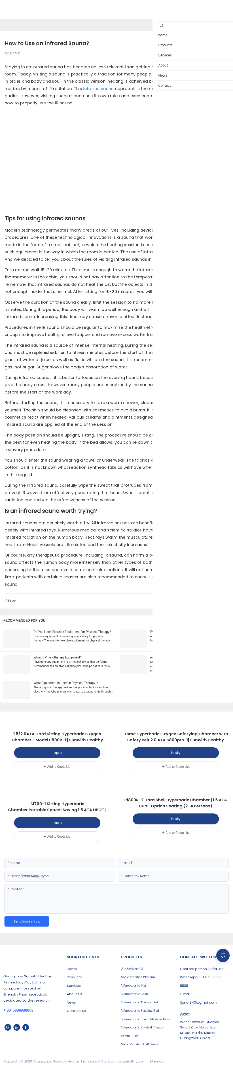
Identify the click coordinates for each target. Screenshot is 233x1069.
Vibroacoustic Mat (133, 985)
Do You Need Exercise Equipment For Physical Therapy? (72, 632)
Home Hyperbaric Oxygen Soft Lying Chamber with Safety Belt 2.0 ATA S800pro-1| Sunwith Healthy (175, 737)
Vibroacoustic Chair (134, 993)
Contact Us (76, 1010)
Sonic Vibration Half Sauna (139, 1043)
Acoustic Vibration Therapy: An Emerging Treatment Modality (186, 660)
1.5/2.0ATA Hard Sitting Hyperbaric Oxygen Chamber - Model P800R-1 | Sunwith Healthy (57, 737)
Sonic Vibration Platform (138, 976)
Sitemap (156, 1060)
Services (74, 985)
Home (72, 968)
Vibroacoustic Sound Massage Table (145, 1018)
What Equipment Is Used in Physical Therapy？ (66, 683)
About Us (74, 993)
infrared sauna (98, 88)
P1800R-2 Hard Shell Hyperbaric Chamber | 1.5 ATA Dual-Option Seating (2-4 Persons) (175, 803)
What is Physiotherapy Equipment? (58, 657)
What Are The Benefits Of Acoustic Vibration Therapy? (187, 632)
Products (74, 976)
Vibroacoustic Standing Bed (140, 1010)
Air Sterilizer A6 (132, 968)
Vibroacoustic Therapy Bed (139, 1001)
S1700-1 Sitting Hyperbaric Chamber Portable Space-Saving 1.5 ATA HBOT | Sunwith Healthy (57, 807)
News (71, 1001)
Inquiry (57, 753)
